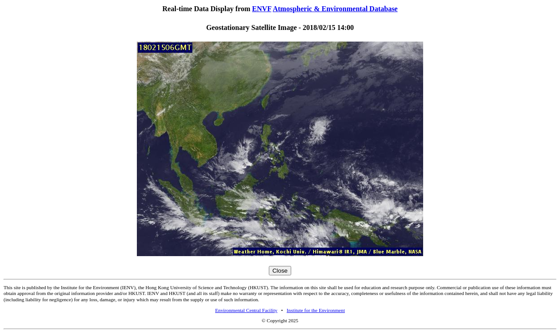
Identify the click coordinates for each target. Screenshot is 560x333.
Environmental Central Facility (246, 310)
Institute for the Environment (316, 310)
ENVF (262, 9)
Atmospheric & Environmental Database (335, 9)
